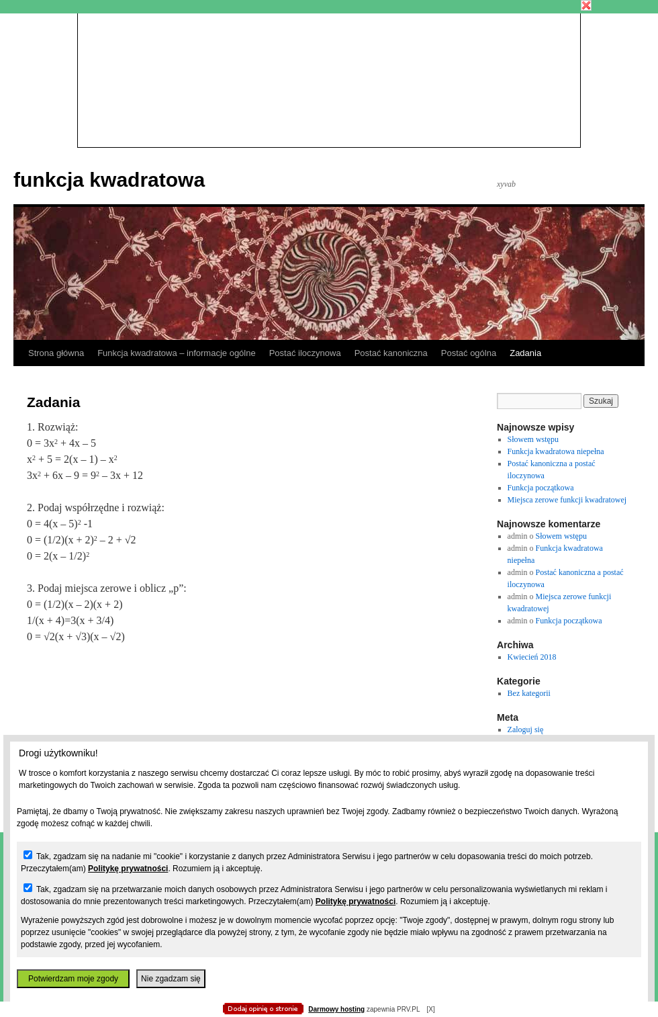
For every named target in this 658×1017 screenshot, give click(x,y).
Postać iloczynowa (305, 353)
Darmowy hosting (336, 1009)
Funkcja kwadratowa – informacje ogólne (176, 353)
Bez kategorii (529, 693)
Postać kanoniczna (391, 353)
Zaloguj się (526, 729)
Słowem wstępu (533, 439)
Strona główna (56, 353)
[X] (430, 1009)
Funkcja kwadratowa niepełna (556, 451)
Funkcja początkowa (541, 487)
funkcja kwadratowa (109, 180)
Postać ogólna (468, 353)
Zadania (525, 353)
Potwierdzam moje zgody (73, 978)
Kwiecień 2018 (532, 657)
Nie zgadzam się (171, 978)
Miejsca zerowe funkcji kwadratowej (567, 499)
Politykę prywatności (128, 868)
